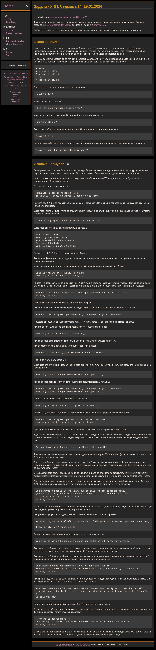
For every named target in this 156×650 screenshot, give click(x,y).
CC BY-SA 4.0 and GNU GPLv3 (16, 73)
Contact (23, 86)
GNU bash (15, 99)
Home (8, 6)
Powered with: (15, 92)
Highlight (15, 101)
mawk (15, 97)
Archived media (15, 41)
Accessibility (22, 77)
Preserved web (14, 33)
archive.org (99, 25)
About (9, 52)
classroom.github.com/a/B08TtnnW (70, 17)
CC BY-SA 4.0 (83, 644)
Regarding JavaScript (15, 79)
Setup (9, 55)
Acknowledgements (16, 82)
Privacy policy (9, 77)
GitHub (15, 86)
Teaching (11, 22)
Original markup (64, 644)
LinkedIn (15, 88)
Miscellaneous (14, 44)
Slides (9, 30)
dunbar (15, 94)
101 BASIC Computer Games (57, 25)
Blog (8, 19)
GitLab (8, 86)
